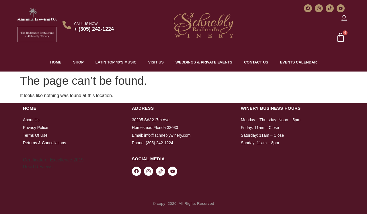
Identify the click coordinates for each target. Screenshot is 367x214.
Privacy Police (35, 127)
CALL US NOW (85, 24)
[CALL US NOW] (67, 25)
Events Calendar (298, 62)
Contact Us (256, 62)
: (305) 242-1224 (158, 142)
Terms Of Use (35, 135)
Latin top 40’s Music (115, 62)
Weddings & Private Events (203, 62)
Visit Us (156, 62)
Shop (78, 62)
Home (55, 62)
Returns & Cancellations (44, 142)
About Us (31, 119)
